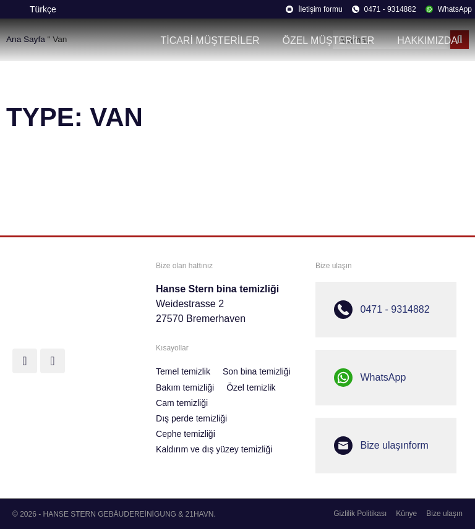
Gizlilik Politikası (360, 513)
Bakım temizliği (185, 387)
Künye (406, 513)
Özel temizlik (250, 387)
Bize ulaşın (444, 513)
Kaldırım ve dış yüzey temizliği (214, 449)
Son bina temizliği (257, 371)
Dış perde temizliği (191, 418)
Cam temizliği (182, 403)
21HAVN (200, 514)
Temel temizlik (183, 371)
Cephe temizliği (185, 434)
